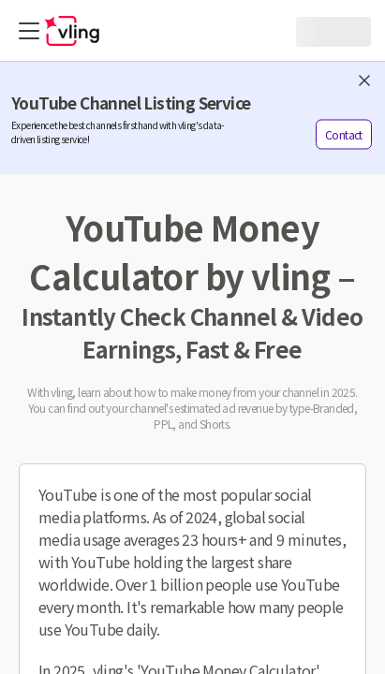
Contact (344, 134)
